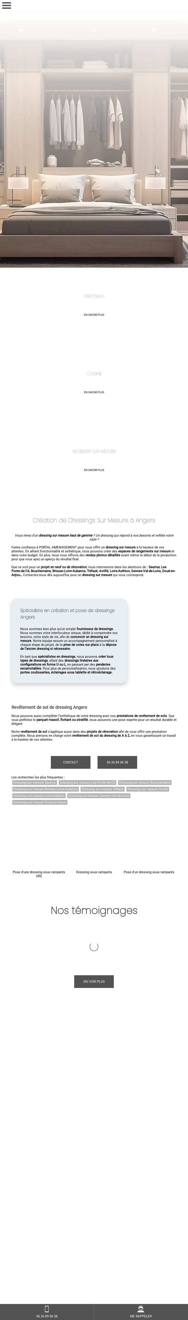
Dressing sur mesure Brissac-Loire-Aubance (45, 789)
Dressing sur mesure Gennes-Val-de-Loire (98, 796)
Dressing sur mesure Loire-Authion (39, 796)
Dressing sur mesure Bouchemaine (144, 783)
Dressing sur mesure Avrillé (147, 789)
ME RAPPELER (141, 1312)
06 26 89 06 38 (117, 762)
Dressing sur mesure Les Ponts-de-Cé (87, 783)
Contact (70, 762)
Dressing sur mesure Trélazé (102, 789)
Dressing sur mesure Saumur (34, 783)
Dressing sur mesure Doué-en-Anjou (39, 802)
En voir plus (94, 938)
